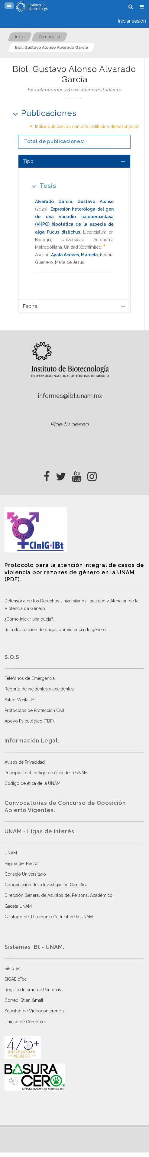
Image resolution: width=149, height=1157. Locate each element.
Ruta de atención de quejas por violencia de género (55, 629)
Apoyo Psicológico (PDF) (29, 721)
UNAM (11, 853)
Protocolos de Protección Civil (34, 710)
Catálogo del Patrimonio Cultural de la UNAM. (49, 916)
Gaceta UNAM (18, 906)
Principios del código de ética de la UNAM (46, 772)
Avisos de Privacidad (25, 762)
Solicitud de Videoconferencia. (35, 1010)
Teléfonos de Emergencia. (30, 678)
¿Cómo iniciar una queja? (29, 619)
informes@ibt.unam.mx (70, 395)
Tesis (42, 185)
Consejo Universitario (25, 874)
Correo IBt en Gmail (24, 1000)
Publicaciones (42, 113)
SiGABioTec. (16, 979)
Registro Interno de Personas (33, 989)
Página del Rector (22, 863)
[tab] (74, 161)
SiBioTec (13, 968)
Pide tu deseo (69, 424)
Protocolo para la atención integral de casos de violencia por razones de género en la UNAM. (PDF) (74, 572)
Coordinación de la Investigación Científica (46, 884)
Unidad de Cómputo (25, 1021)
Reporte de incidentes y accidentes (39, 689)
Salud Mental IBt (20, 699)
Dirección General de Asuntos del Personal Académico (58, 895)
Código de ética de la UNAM (32, 783)
